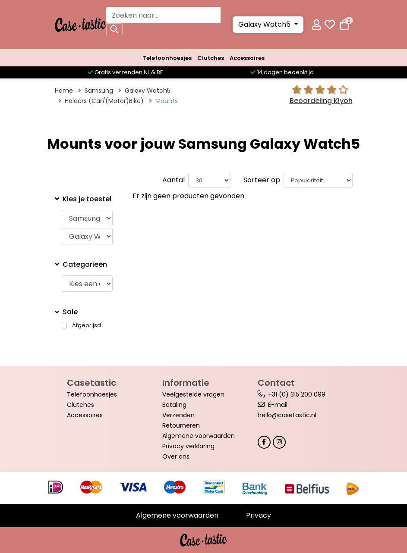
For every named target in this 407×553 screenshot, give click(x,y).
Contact (276, 383)
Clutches (210, 58)
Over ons (175, 456)
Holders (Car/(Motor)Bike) (104, 101)
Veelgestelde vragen (193, 394)
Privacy (258, 515)
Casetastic (91, 383)
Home (64, 90)
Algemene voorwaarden (198, 435)
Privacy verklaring (188, 446)
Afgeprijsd (86, 325)
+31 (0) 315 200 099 (296, 394)
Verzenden (178, 415)
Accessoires (247, 58)
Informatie (185, 383)
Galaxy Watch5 (265, 24)
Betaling (174, 404)
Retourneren (181, 425)
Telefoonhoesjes (167, 58)
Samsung (99, 90)
